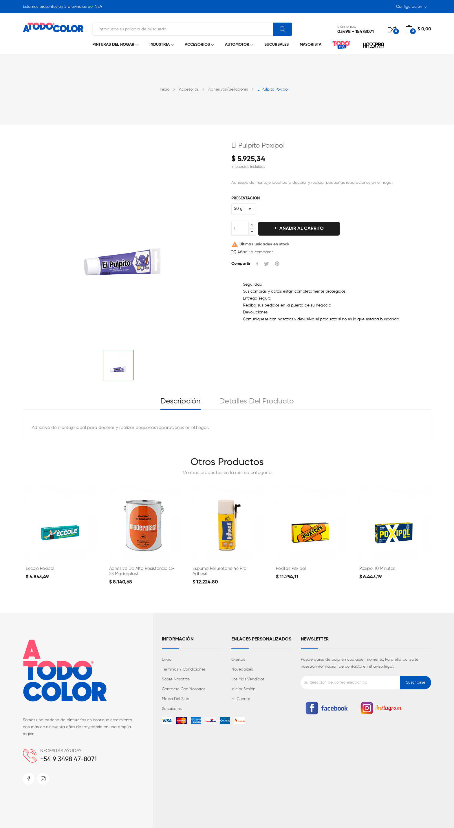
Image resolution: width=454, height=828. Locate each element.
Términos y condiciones (184, 669)
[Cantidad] (240, 229)
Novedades (242, 669)
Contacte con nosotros (183, 689)
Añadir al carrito (301, 228)
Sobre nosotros (176, 679)
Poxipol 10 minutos (377, 568)
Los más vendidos (247, 679)
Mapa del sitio (175, 699)
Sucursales (172, 709)
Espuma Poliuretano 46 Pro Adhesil (219, 571)
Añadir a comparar (252, 251)
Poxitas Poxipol (291, 568)
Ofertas (238, 660)
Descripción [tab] (180, 401)
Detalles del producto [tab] (256, 401)
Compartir (257, 263)
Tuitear (266, 263)
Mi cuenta (240, 699)
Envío (166, 660)
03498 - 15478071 (355, 32)
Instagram (43, 779)
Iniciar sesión (243, 689)
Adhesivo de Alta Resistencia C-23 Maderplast (141, 571)
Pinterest (277, 263)
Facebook (28, 779)
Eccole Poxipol (40, 568)
